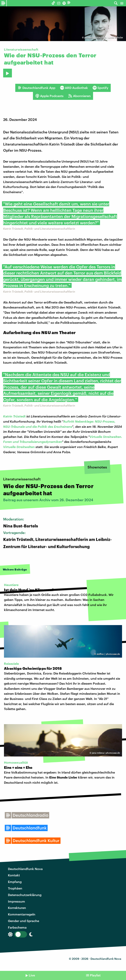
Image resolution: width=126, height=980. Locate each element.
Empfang (15, 882)
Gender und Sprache (23, 921)
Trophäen (15, 888)
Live (32, 975)
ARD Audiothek (74, 88)
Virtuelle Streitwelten (19, 447)
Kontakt (14, 875)
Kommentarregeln (21, 914)
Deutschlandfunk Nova (25, 869)
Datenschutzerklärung (24, 895)
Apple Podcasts (49, 96)
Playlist (95, 975)
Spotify (100, 88)
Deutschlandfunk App (36, 88)
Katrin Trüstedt (14, 416)
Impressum (16, 901)
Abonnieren (79, 96)
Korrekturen (17, 908)
